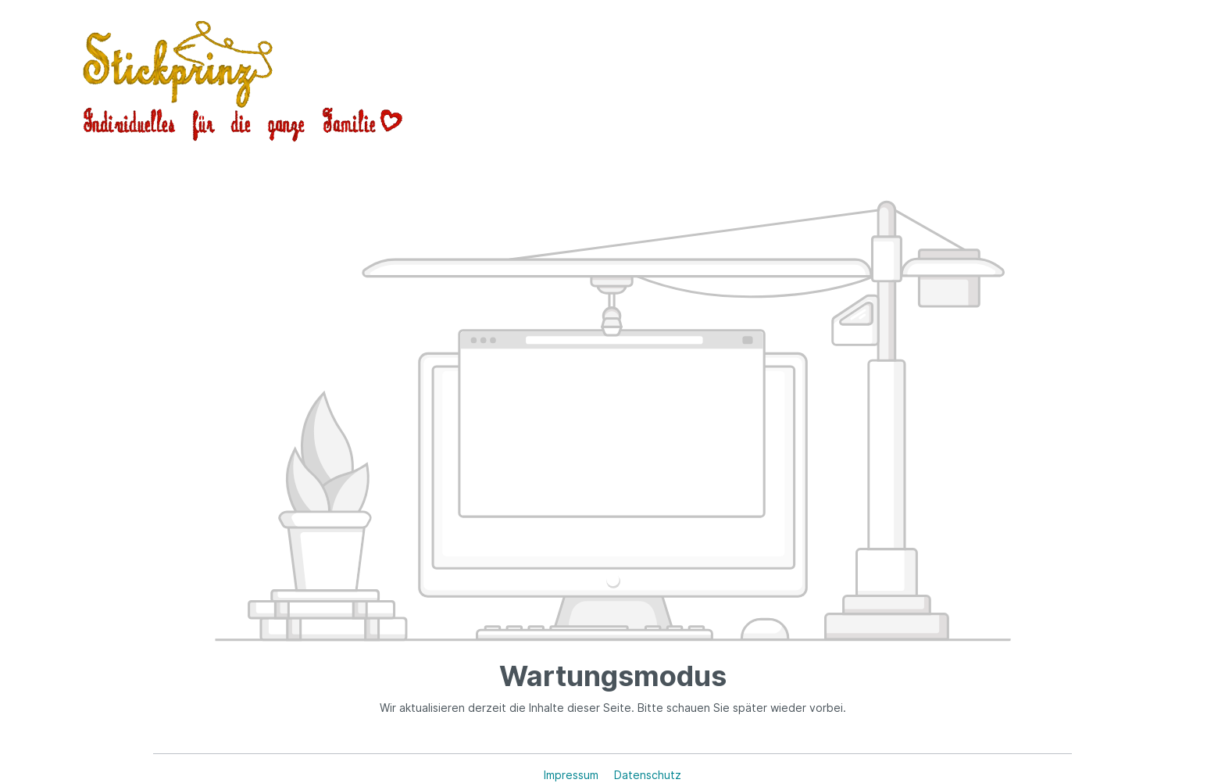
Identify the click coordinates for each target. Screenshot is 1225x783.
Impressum (573, 774)
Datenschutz (647, 774)
